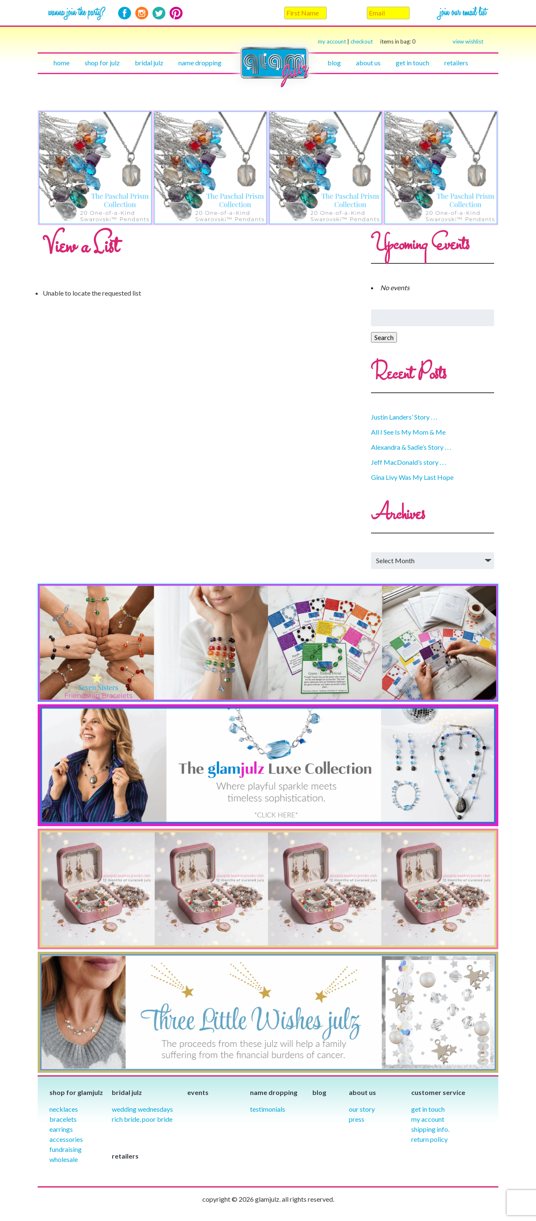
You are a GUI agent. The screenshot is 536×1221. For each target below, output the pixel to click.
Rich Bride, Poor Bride (142, 1119)
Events (198, 1092)
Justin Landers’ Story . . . (404, 417)
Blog (334, 63)
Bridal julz (149, 63)
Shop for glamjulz (76, 1092)
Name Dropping (200, 63)
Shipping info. (430, 1129)
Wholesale (63, 1159)
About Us (368, 63)
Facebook (124, 13)
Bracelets (63, 1119)
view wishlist (468, 41)
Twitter (158, 13)
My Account (427, 1119)
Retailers (456, 63)
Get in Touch (428, 1109)
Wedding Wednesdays (142, 1109)
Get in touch (412, 63)
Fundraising (65, 1149)
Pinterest (176, 13)
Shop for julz (102, 63)
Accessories (66, 1139)
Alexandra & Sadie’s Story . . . (411, 447)
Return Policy (429, 1139)
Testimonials (267, 1109)
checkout (382, 41)
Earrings (61, 1129)
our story (362, 1109)
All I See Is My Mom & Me (408, 432)
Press (356, 1119)
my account (332, 41)
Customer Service (438, 1092)
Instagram (141, 13)
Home (62, 63)
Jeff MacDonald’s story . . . (408, 462)
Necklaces (63, 1109)
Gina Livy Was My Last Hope (412, 477)
